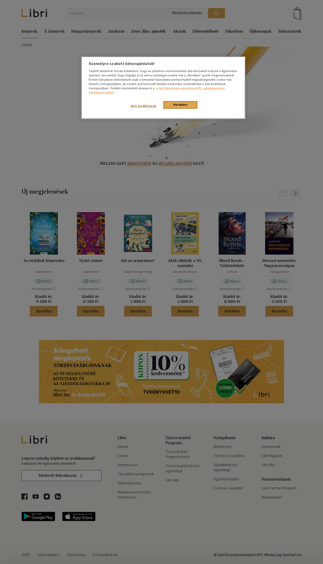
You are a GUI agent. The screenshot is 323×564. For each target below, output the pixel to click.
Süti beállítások (143, 106)
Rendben (180, 104)
